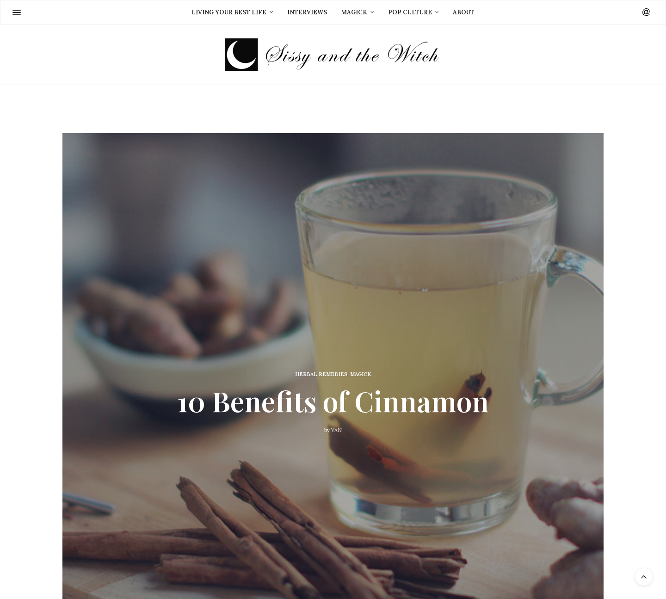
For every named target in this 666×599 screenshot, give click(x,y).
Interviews (307, 12)
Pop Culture (410, 12)
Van (336, 429)
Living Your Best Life (228, 12)
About (464, 12)
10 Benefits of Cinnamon (333, 400)
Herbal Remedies (321, 374)
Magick (354, 12)
